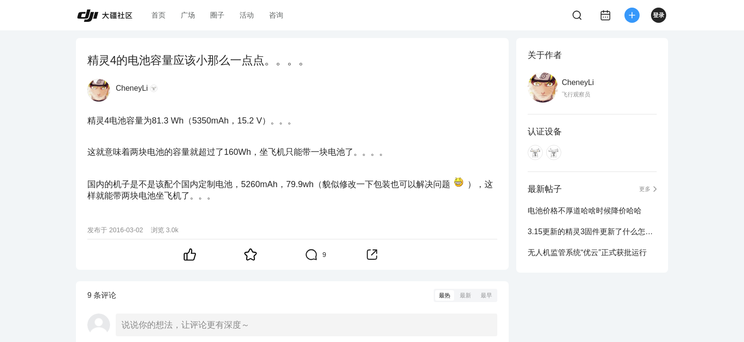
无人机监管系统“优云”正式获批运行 (587, 252)
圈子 (217, 15)
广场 (188, 15)
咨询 (276, 15)
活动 (247, 15)
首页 (158, 15)
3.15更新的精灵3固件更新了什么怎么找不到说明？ (592, 232)
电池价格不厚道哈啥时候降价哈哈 (585, 211)
